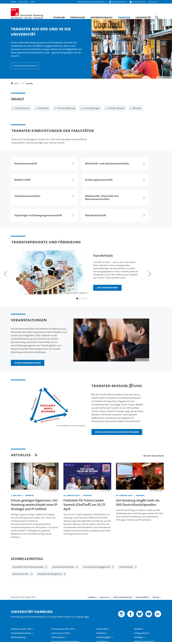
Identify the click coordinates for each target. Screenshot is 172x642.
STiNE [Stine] (32, 1)
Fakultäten (43, 110)
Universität (143, 17)
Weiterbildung (18, 630)
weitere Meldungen (153, 448)
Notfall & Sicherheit (144, 634)
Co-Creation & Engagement (96, 559)
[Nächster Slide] (147, 266)
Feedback (91, 590)
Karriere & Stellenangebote (65, 634)
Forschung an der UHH (62, 621)
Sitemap (156, 590)
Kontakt (138, 621)
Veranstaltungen (91, 110)
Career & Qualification (63, 559)
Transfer (124, 17)
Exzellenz (101, 626)
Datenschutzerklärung (122, 590)
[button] (92, 2)
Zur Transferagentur (24, 68)
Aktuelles (137, 110)
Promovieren (57, 630)
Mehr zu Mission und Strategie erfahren (117, 424)
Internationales (101, 17)
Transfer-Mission (116, 110)
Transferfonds (126, 559)
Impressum (104, 590)
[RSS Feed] (36, 447)
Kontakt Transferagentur (50, 566)
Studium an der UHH (21, 621)
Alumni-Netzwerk (105, 638)
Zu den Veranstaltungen (27, 355)
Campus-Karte (141, 626)
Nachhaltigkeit (104, 630)
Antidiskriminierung (144, 638)
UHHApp (138, 630)
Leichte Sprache (138, 1)
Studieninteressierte (21, 626)
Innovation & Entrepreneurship (28, 559)
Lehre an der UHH (60, 626)
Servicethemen (22, 110)
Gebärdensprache (119, 1)
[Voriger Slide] (5, 266)
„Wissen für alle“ (21, 566)
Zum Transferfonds (106, 281)
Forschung (77, 17)
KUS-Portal (23, 1)
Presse (13, 1)
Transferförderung (66, 110)
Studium (59, 17)
